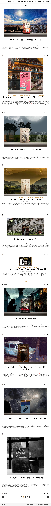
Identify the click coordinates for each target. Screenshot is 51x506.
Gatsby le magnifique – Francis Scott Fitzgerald (25, 269)
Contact (39, 1)
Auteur (12, 95)
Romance (36, 95)
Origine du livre (30, 95)
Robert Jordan (40, 197)
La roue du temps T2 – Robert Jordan (25, 149)
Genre (13, 1)
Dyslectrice (5, 55)
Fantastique (18, 365)
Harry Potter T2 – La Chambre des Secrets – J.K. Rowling (25, 368)
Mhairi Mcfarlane (23, 95)
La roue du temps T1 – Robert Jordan (25, 199)
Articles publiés (32, 1)
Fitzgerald (26, 267)
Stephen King (37, 237)
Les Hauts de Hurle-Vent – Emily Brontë (25, 477)
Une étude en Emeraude (25, 318)
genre (18, 95)
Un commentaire (28, 271)
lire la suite (25, 109)
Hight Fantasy (27, 197)
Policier (32, 237)
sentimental (41, 95)
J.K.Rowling (32, 365)
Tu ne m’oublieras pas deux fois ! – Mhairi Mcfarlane (25, 97)
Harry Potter (27, 365)
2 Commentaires (27, 41)
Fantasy (18, 197)
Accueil (9, 1)
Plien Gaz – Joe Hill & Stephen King (25, 39)
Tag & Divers (23, 1)
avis (15, 95)
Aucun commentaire (28, 99)
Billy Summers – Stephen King (25, 239)
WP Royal (8, 504)
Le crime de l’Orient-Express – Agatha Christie (25, 418)
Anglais (8, 95)
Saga (19, 1)
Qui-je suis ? (45, 1)
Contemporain (21, 267)
